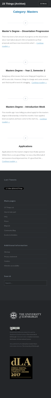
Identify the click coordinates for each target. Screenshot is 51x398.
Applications (25, 151)
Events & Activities (10, 235)
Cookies (7, 261)
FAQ (5, 217)
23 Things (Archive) (13, 3)
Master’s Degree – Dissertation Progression (25, 36)
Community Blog (10, 230)
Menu (44, 3)
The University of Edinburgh (30, 346)
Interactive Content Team (29, 344)
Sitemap (7, 252)
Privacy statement (10, 257)
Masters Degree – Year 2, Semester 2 (25, 73)
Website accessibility (11, 266)
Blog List (7, 226)
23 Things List (9, 207)
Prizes (6, 221)
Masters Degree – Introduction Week (25, 111)
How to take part (10, 212)
